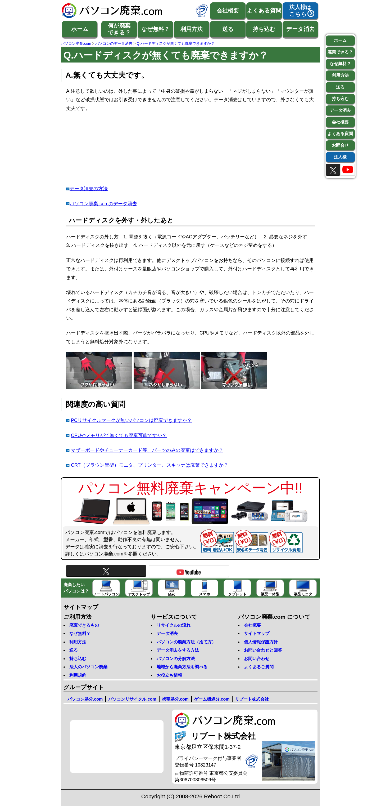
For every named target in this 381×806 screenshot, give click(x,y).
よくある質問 (264, 10)
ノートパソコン (106, 588)
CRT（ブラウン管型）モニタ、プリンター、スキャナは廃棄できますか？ (149, 465)
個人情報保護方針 (261, 642)
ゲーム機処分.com (211, 699)
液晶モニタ (303, 588)
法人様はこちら (300, 10)
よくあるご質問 (259, 667)
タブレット (237, 588)
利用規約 (77, 675)
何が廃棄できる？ (119, 29)
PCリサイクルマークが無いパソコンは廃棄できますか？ (131, 420)
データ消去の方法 (89, 188)
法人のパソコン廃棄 (88, 667)
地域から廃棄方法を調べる (182, 667)
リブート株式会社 (252, 699)
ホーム (79, 29)
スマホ (204, 588)
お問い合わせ (256, 658)
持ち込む (264, 29)
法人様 (340, 157)
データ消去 (300, 29)
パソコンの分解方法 (176, 658)
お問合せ (340, 145)
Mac (172, 588)
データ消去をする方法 (178, 650)
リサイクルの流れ (173, 625)
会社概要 (228, 10)
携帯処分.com (175, 699)
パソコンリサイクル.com (132, 699)
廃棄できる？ (340, 52)
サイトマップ (256, 633)
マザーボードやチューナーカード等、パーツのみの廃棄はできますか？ (147, 450)
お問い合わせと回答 (263, 650)
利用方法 (191, 29)
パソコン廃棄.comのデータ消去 (103, 203)
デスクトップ (139, 588)
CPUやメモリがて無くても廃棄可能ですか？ (119, 435)
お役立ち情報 (169, 675)
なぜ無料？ (155, 29)
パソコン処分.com (85, 699)
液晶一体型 (270, 588)
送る (228, 29)
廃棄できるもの (84, 625)
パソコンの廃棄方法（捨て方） (186, 642)
